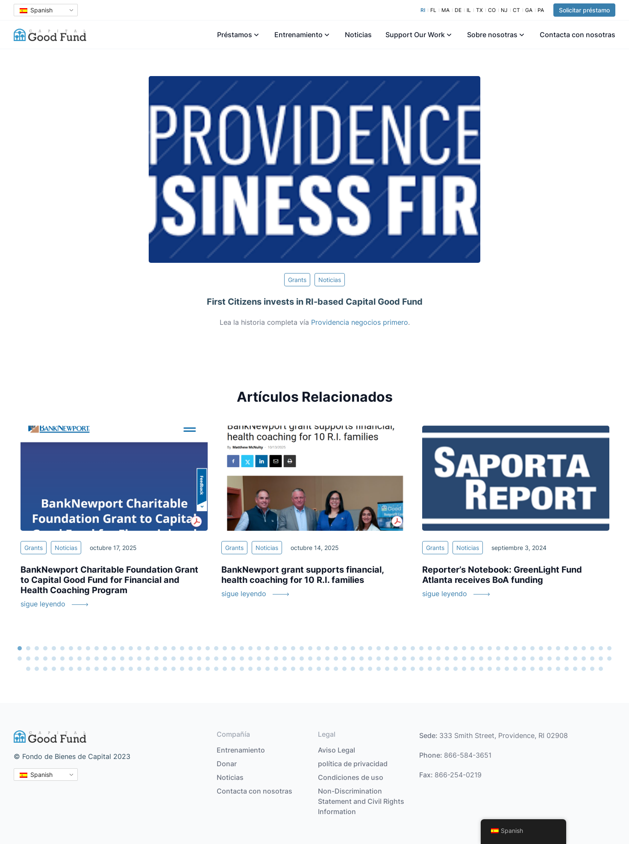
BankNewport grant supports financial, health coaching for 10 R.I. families (302, 575)
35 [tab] (310, 648)
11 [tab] (105, 648)
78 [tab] (79, 658)
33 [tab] (293, 648)
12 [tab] (114, 648)
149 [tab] (96, 669)
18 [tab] (165, 648)
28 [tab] (250, 648)
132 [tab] (541, 658)
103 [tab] (293, 658)
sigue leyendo (43, 604)
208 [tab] (601, 669)
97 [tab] (242, 658)
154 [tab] (139, 669)
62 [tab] (541, 648)
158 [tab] (173, 669)
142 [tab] (37, 669)
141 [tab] (28, 669)
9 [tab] (88, 648)
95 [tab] (225, 658)
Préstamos (234, 34)
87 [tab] (156, 658)
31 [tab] (276, 648)
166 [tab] (242, 669)
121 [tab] (447, 658)
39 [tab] (344, 648)
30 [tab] (267, 648)
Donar (227, 763)
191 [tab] (455, 669)
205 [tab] (575, 669)
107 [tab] (327, 658)
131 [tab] (532, 658)
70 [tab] (609, 648)
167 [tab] (250, 669)
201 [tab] (541, 669)
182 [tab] (378, 669)
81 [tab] (105, 658)
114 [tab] (387, 658)
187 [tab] (421, 669)
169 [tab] (267, 669)
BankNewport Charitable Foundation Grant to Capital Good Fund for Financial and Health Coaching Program (109, 580)
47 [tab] (413, 648)
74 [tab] (45, 658)
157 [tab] (165, 669)
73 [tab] (37, 658)
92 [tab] (199, 658)
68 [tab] (592, 648)
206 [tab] (584, 669)
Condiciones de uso (350, 777)
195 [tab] (490, 669)
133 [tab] (549, 658)
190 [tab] (447, 669)
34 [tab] (302, 648)
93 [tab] (208, 658)
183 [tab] (387, 669)
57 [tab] (498, 648)
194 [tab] (481, 669)
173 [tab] (302, 669)
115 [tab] (396, 658)
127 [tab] (498, 658)
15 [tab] (139, 648)
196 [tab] (498, 669)
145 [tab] (62, 669)
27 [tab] (242, 648)
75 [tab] (54, 658)
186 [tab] (413, 669)
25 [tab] (225, 648)
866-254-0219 (458, 774)
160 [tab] (190, 669)
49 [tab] (430, 648)
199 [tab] (524, 669)
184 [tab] (396, 669)
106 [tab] (319, 658)
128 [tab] (507, 658)
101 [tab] (276, 658)
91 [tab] (190, 658)
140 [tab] (609, 658)
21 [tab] (190, 648)
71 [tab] (20, 658)
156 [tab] (156, 669)
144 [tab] (54, 669)
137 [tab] (584, 658)
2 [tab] (28, 648)
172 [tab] (293, 669)
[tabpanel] (114, 522)
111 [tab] (361, 658)
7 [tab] (71, 648)
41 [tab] (361, 648)
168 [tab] (259, 669)
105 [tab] (310, 658)
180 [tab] (361, 669)
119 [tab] (430, 658)
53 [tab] (464, 648)
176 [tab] (327, 669)
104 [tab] (302, 658)
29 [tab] (259, 648)
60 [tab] (524, 648)
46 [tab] (404, 648)
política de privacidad (353, 763)
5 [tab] (54, 648)
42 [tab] (370, 648)
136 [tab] (575, 658)
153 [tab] (131, 669)
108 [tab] (336, 658)
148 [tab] (88, 669)
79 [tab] (88, 658)
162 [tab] (208, 669)
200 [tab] (532, 669)
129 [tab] (515, 658)
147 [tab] (79, 669)
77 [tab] (71, 658)
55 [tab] (481, 648)
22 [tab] (199, 648)
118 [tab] (421, 658)
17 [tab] (156, 648)
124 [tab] (472, 658)
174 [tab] (310, 669)
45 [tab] (396, 648)
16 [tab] (148, 648)
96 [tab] (233, 658)
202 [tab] (549, 669)
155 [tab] (148, 669)
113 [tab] (378, 658)
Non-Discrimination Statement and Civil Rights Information (361, 801)
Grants (297, 279)
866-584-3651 (467, 755)
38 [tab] (336, 648)
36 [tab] (319, 648)
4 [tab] (45, 648)
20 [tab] (182, 648)
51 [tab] (447, 648)
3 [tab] (37, 648)
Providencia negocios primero (359, 322)
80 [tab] (96, 658)
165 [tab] (233, 669)
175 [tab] (319, 669)
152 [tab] (122, 669)
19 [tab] (173, 648)
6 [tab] (62, 648)
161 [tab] (199, 669)
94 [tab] (216, 658)
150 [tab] (105, 669)
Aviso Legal (336, 750)
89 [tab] (173, 658)
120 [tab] (438, 658)
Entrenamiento (298, 34)
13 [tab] (122, 648)
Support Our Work (415, 34)
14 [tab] (131, 648)
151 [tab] (114, 669)
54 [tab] (472, 648)
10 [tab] (96, 648)
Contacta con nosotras (577, 34)
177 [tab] (336, 669)
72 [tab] (28, 658)
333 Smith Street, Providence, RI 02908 (503, 735)
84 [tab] (131, 658)
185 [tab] (404, 669)
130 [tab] (524, 658)
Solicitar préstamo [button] (584, 10)
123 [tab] (464, 658)
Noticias (358, 34)
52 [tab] (455, 648)
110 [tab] (353, 658)
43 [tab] (378, 648)
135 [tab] (566, 658)
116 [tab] (404, 658)
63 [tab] (549, 648)
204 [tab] (566, 669)
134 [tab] (558, 658)
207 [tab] (592, 669)
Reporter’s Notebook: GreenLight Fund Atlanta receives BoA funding (502, 575)
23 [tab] (208, 648)
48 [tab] (421, 648)
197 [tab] (507, 669)
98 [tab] (250, 658)
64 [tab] (558, 648)
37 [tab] (327, 648)
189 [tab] (438, 669)
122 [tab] (455, 658)
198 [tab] (515, 669)
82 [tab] (114, 658)
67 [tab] (584, 648)
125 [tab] (481, 658)
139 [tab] (601, 658)
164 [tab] (225, 669)
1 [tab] (20, 648)
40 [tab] (353, 648)
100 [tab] (267, 658)
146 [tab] (71, 669)
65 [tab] (566, 648)
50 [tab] (438, 648)
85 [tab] (139, 658)
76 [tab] (62, 658)
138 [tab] (592, 658)
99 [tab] (259, 658)
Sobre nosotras (492, 34)
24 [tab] (216, 648)
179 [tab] (353, 669)
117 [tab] (413, 658)
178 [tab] (344, 669)
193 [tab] (472, 669)
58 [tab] (507, 648)
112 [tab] (370, 658)
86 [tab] (148, 658)
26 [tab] (233, 648)
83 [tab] (122, 658)
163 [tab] (216, 669)
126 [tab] (490, 658)
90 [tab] (182, 658)
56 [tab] (490, 648)
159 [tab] (182, 669)
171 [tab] (284, 669)
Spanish (36, 10)
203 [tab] (558, 669)
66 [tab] (575, 648)
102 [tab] (284, 658)
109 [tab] (344, 658)
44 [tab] (387, 648)
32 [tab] (284, 648)
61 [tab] (532, 648)
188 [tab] (430, 669)
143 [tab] (45, 669)
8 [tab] (79, 648)
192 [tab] (464, 669)
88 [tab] (165, 658)
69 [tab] (601, 648)
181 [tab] (370, 669)
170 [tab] (276, 669)
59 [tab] (515, 648)
